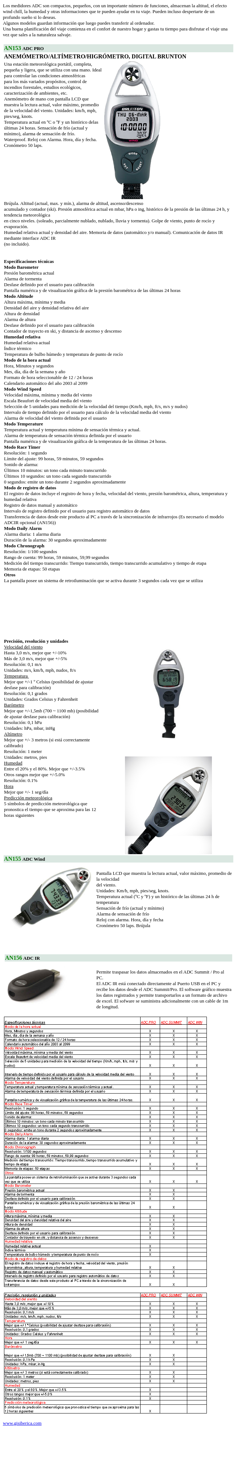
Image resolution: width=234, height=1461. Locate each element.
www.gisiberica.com (22, 1423)
